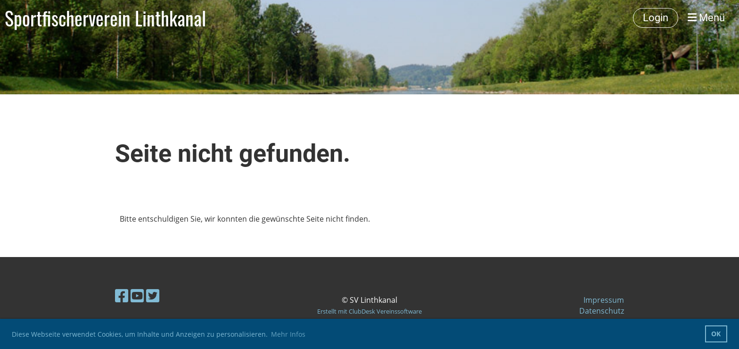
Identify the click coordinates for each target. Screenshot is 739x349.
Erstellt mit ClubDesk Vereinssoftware (369, 311)
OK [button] (716, 333)
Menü (706, 18)
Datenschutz (601, 311)
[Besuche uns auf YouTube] (137, 295)
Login (655, 18)
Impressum (603, 300)
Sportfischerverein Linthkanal (105, 18)
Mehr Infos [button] (288, 334)
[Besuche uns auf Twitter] (152, 295)
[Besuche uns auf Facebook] (121, 295)
